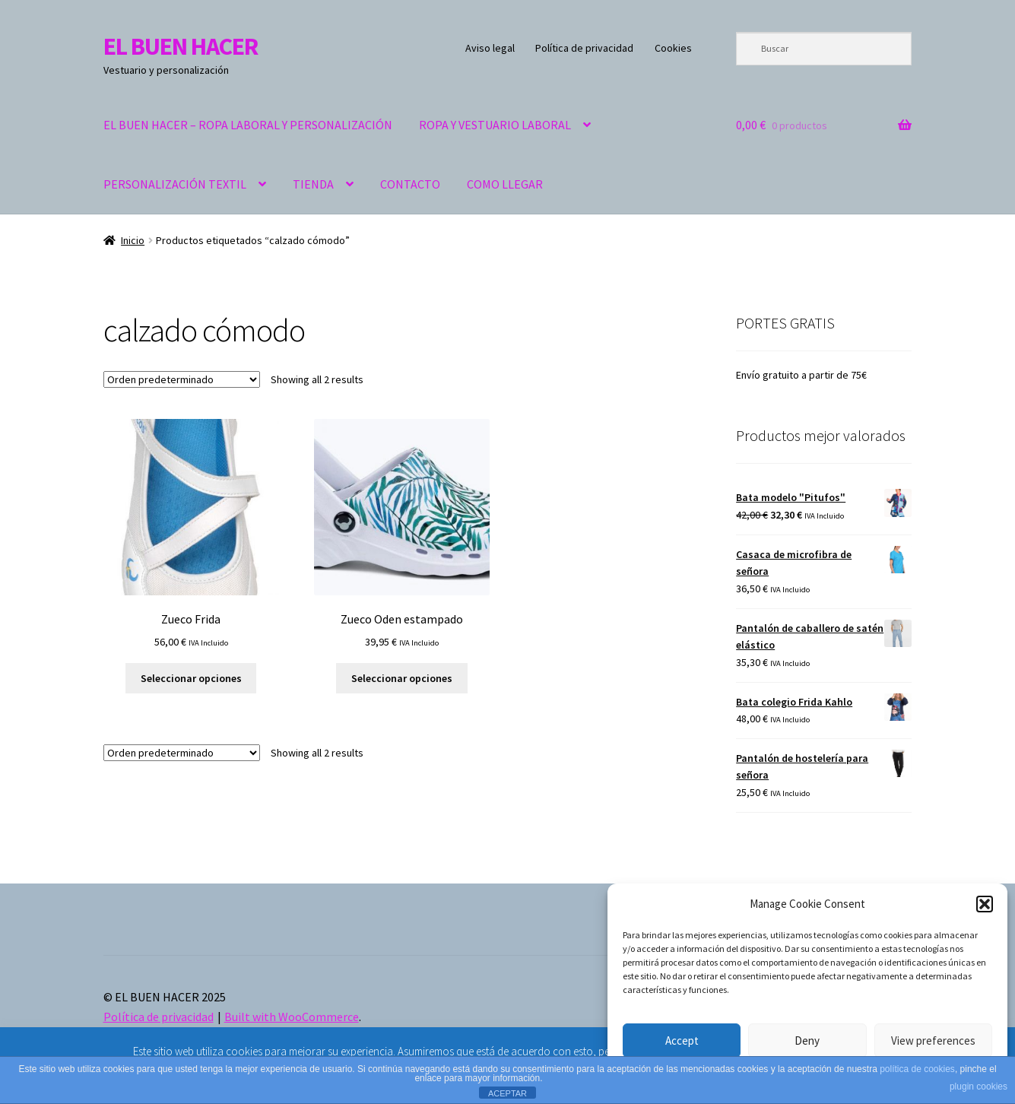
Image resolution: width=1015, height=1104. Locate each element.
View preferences (933, 1040)
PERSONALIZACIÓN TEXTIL (174, 184)
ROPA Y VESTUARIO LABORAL (495, 124)
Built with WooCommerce (291, 1016)
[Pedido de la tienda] (181, 379)
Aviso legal (490, 48)
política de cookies (917, 1069)
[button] (984, 904)
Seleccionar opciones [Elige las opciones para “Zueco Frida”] (191, 678)
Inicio (132, 240)
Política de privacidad (584, 48)
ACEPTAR (507, 1093)
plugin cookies (978, 1086)
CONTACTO (410, 184)
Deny (807, 1040)
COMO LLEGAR (505, 184)
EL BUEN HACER (180, 46)
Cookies (673, 48)
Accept (682, 1040)
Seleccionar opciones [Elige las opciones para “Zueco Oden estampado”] (401, 678)
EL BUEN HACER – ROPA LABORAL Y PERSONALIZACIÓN (247, 124)
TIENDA (313, 184)
